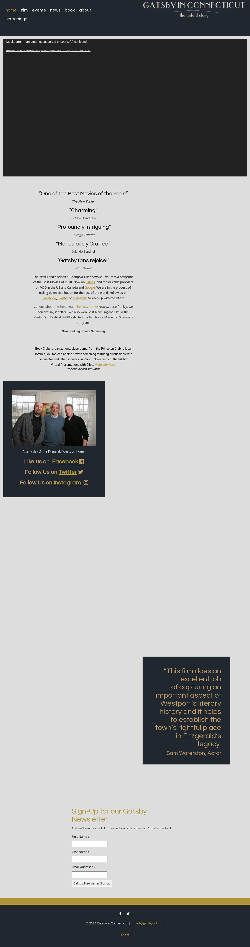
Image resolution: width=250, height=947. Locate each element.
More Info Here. (105, 364)
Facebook (49, 298)
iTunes (90, 282)
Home (11, 10)
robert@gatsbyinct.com (148, 923)
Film (24, 10)
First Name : (80, 837)
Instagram (80, 298)
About (85, 10)
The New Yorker (86, 307)
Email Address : (83, 867)
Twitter (63, 298)
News (55, 10)
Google (90, 287)
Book (70, 10)
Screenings (16, 19)
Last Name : (80, 852)
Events (39, 10)
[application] (125, 107)
